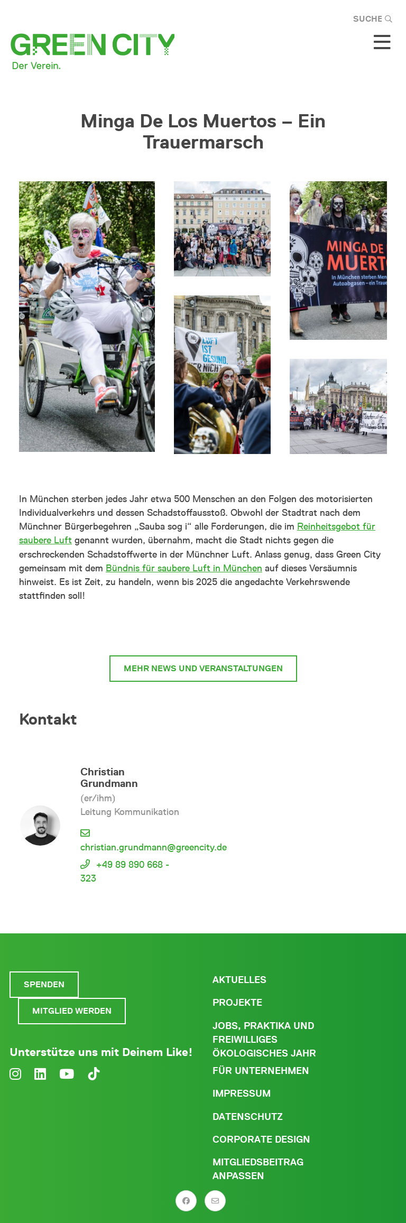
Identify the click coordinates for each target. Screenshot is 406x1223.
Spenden (44, 984)
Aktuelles (239, 980)
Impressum (242, 1093)
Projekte (237, 1002)
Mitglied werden (72, 1011)
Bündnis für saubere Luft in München (184, 568)
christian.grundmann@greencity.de (153, 847)
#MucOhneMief (203, 629)
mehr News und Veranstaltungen (203, 668)
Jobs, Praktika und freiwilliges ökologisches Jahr (264, 1039)
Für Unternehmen (261, 1071)
